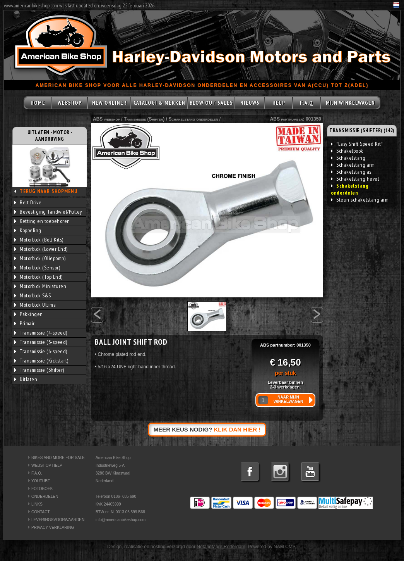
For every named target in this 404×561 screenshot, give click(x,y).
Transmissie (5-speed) (40, 341)
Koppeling (27, 230)
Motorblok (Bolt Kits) (38, 239)
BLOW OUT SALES (211, 102)
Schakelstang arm (353, 164)
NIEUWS (250, 102)
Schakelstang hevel (355, 178)
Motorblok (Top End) (38, 276)
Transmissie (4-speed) (40, 332)
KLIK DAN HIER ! (237, 429)
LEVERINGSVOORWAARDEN (57, 520)
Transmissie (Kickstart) (41, 360)
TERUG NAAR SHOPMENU (48, 191)
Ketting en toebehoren (42, 220)
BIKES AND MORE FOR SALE (58, 458)
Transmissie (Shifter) (39, 369)
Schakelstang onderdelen (193, 119)
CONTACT (40, 512)
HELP (278, 102)
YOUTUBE (40, 481)
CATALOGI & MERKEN (159, 102)
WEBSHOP (70, 102)
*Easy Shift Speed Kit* (357, 143)
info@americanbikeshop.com (121, 520)
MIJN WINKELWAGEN (350, 102)
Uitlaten (25, 379)
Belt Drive (27, 202)
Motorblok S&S (32, 295)
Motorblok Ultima (35, 304)
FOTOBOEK (42, 489)
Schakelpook (347, 150)
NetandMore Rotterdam (221, 546)
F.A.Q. (36, 473)
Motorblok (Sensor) (37, 267)
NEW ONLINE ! (109, 102)
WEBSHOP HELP (46, 465)
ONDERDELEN (44, 496)
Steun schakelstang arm (360, 199)
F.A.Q (306, 102)
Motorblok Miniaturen (40, 286)
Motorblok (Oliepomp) (39, 258)
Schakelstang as (351, 171)
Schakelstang (348, 157)
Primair (24, 323)
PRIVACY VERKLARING (52, 527)
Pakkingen (28, 314)
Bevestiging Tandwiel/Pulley (48, 211)
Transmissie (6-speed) (40, 351)
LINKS (37, 504)
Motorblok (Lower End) (41, 248)
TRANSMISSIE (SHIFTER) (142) (361, 130)
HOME (38, 102)
